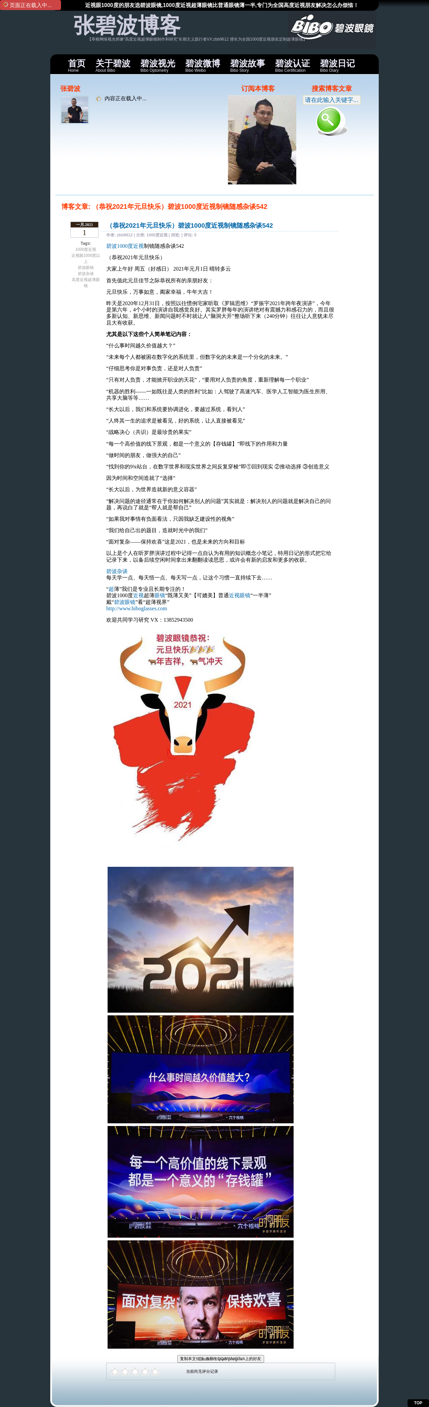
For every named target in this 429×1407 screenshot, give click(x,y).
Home (76, 65)
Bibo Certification (292, 65)
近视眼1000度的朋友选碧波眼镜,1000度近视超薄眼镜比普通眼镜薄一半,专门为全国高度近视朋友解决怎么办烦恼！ (222, 5)
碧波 (111, 246)
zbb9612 (124, 235)
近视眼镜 (239, 595)
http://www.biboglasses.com (136, 608)
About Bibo (113, 65)
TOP (418, 1403)
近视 (138, 595)
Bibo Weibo (202, 65)
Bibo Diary (337, 65)
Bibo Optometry (157, 65)
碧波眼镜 (86, 267)
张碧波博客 (127, 25)
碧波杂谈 (86, 273)
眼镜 (160, 595)
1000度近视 (86, 249)
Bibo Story (247, 65)
